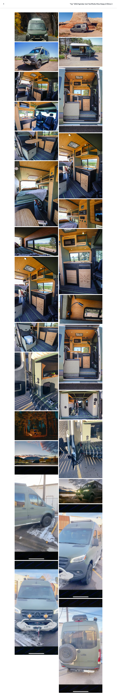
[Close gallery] (4, 4)
